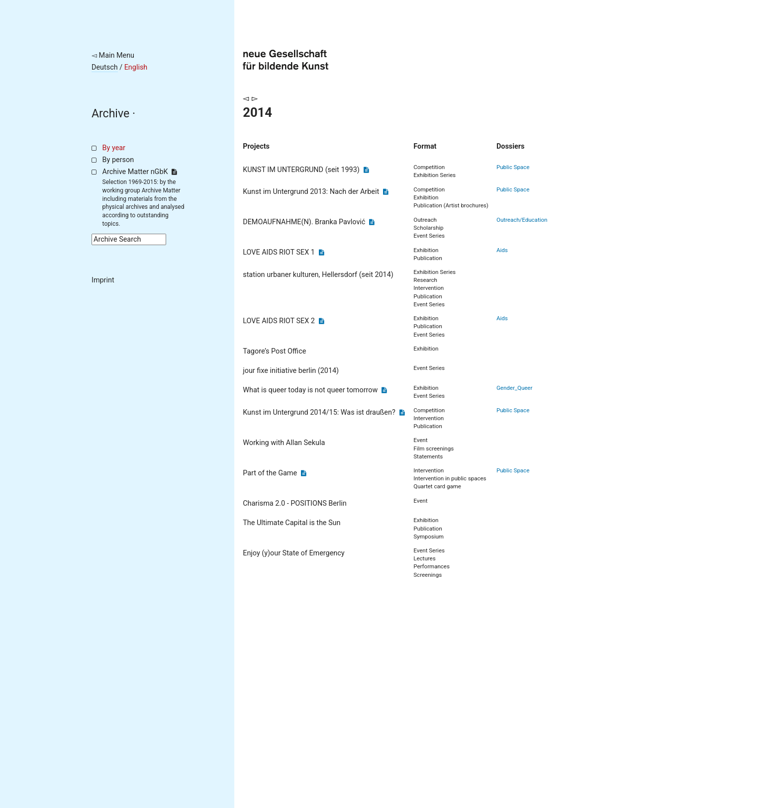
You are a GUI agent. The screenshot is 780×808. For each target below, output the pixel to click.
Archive (110, 113)
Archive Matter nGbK (139, 172)
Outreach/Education (521, 219)
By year (113, 148)
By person (118, 160)
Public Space (512, 167)
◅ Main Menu (113, 55)
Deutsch (105, 67)
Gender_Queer (514, 387)
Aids (502, 250)
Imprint (103, 280)
